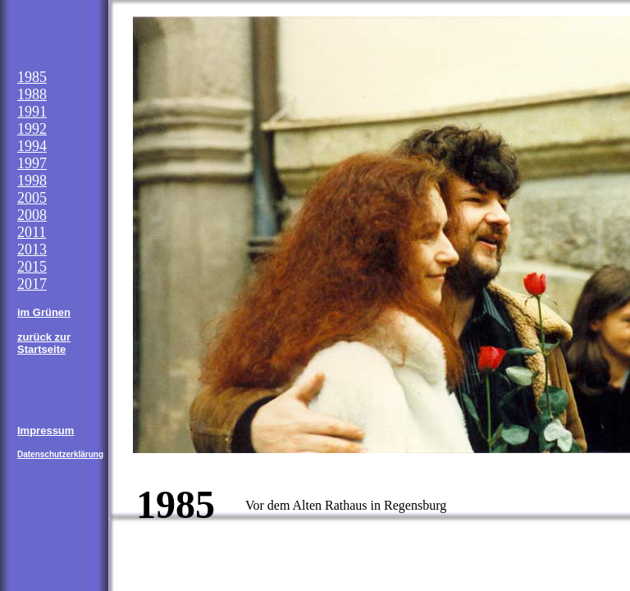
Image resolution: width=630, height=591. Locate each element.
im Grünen (44, 312)
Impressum (45, 430)
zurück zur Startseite (44, 343)
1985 (32, 77)
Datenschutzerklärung (60, 454)
